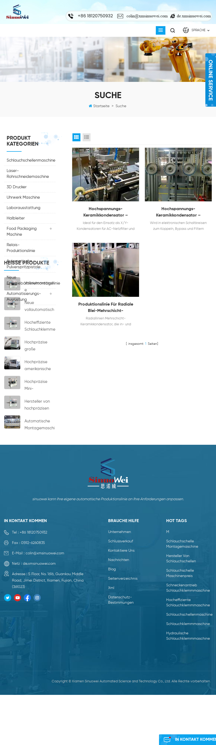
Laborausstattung (23, 208)
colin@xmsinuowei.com (147, 16)
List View (87, 137)
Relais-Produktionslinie (21, 248)
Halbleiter (16, 218)
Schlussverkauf (120, 612)
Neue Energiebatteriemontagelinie (31, 280)
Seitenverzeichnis (122, 649)
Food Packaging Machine (22, 232)
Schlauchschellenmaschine (31, 160)
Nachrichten (118, 630)
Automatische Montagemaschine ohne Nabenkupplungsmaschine (40, 481)
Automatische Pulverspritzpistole (23, 264)
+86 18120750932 (33, 603)
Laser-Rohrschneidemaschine (28, 174)
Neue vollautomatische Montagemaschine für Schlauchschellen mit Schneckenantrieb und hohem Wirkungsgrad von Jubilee (40, 362)
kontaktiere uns (121, 621)
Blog (112, 640)
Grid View (76, 137)
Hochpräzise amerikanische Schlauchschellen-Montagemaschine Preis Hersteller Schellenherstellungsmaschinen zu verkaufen (40, 421)
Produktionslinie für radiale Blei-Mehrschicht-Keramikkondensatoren (105, 308)
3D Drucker (17, 187)
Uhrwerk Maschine (23, 197)
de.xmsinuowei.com (194, 16)
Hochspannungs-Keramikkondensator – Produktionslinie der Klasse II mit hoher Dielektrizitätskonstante (178, 213)
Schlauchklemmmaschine (188, 694)
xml (111, 658)
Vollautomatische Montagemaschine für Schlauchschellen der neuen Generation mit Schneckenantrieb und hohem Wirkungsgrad (40, 343)
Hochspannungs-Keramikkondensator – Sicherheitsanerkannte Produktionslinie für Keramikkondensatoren (105, 213)
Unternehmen (119, 602)
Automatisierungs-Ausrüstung (24, 297)
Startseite (101, 106)
